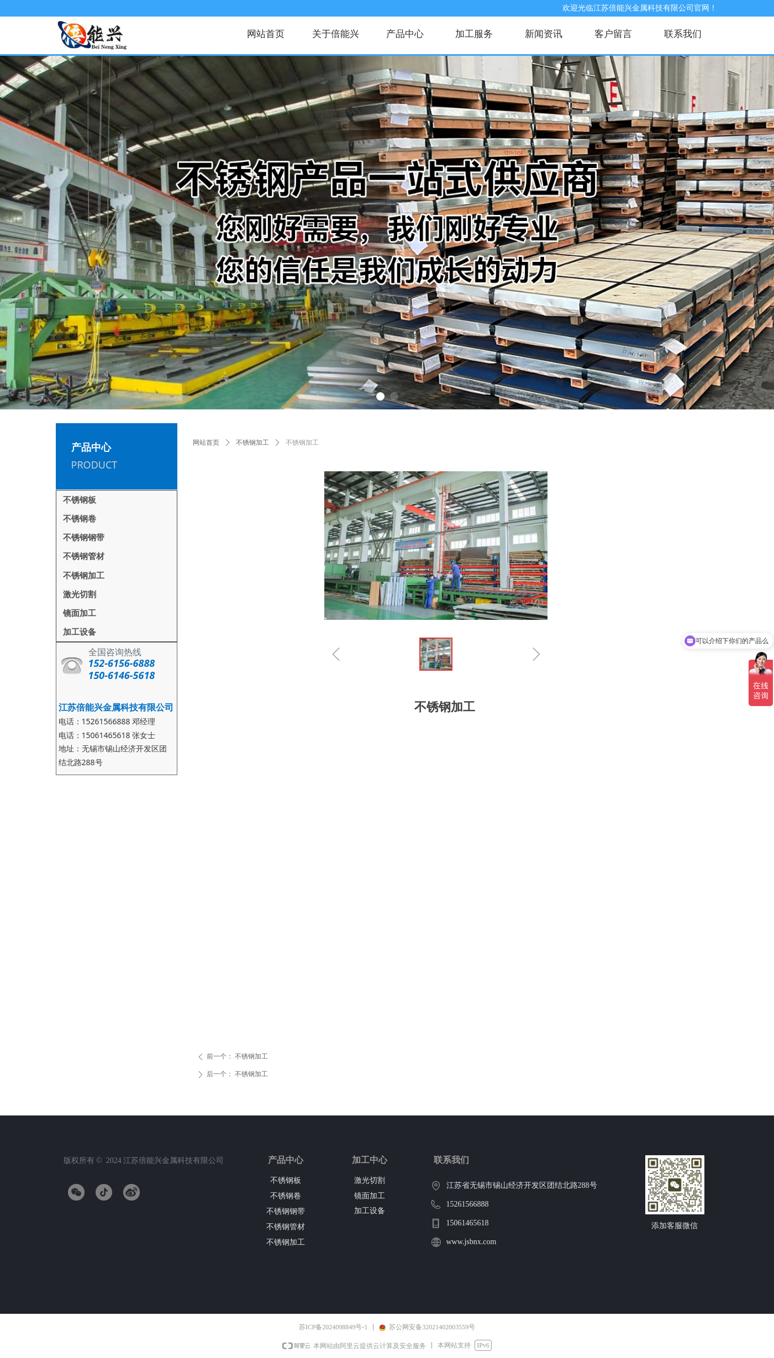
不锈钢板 (79, 500)
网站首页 (206, 442)
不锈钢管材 (83, 556)
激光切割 (79, 594)
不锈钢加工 (252, 442)
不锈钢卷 (79, 518)
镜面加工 (79, 613)
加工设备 (79, 632)
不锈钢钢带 (83, 537)
